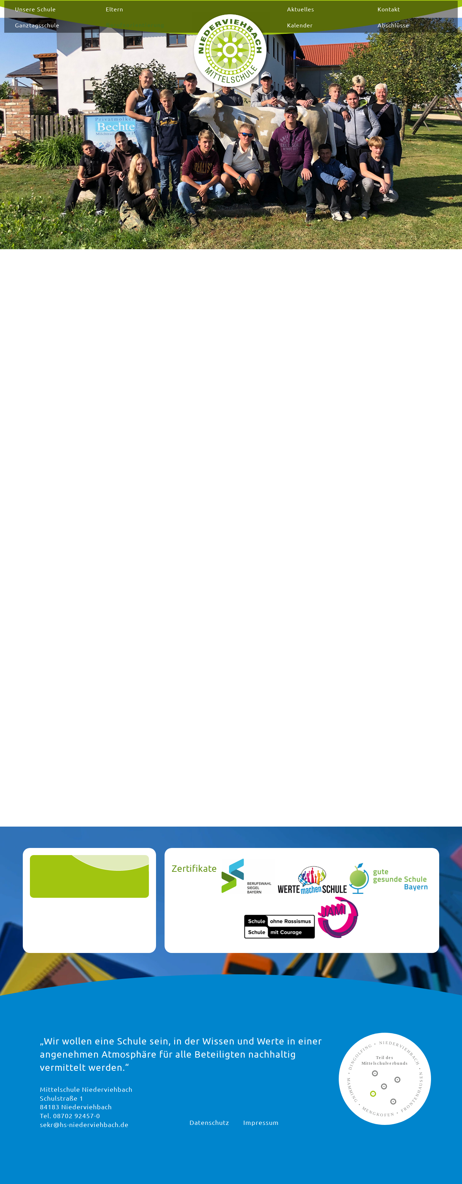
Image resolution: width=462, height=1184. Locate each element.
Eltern (139, 15)
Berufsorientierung (160, 31)
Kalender (291, 31)
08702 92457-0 (76, 1115)
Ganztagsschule (79, 31)
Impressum (261, 1122)
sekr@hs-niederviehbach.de (84, 1124)
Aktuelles (292, 15)
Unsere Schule (77, 15)
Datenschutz (209, 1122)
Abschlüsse (368, 31)
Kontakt (364, 15)
